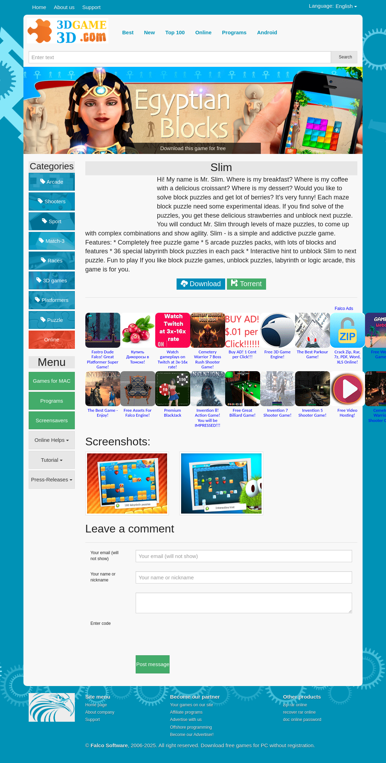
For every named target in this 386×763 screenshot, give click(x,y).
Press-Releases (51, 479)
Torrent (251, 284)
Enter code (101, 623)
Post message (152, 664)
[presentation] (189, 634)
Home (39, 7)
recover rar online (299, 712)
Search (345, 57)
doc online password (302, 719)
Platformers (52, 300)
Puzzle (52, 320)
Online (51, 339)
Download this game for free (193, 148)
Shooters (51, 201)
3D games (51, 280)
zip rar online (295, 704)
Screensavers (52, 420)
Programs (51, 401)
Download (205, 284)
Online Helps (52, 440)
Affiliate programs (186, 712)
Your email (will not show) (105, 555)
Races (52, 260)
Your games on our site (191, 704)
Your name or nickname (103, 577)
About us (64, 7)
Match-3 (51, 241)
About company (99, 712)
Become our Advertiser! (192, 734)
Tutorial (52, 460)
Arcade (51, 182)
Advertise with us (186, 719)
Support (91, 7)
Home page (96, 704)
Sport (51, 221)
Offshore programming (191, 727)
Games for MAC (52, 381)
